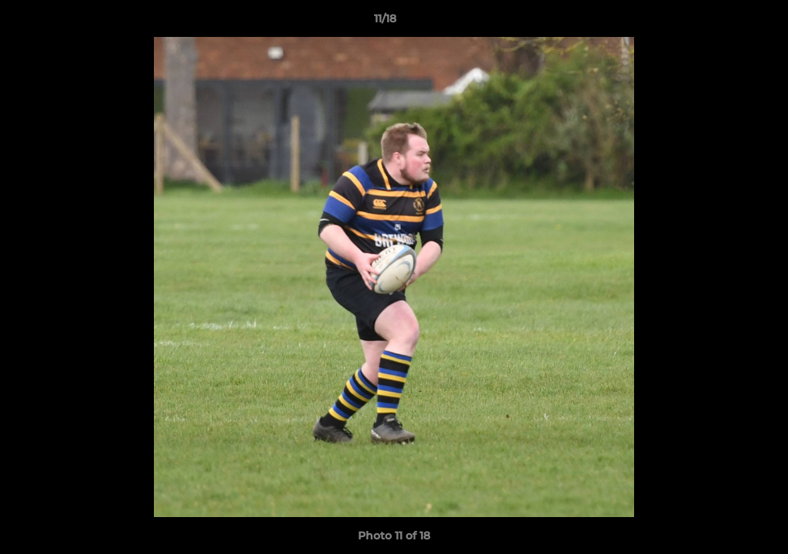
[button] (723, 22)
